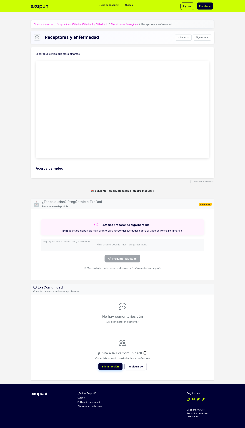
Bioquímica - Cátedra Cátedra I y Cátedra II (82, 24)
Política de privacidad (89, 402)
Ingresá (187, 6)
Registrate (205, 6)
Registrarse (135, 366)
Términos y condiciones (90, 406)
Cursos (129, 5)
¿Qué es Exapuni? (109, 5)
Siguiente (202, 37)
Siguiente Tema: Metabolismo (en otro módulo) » (122, 190)
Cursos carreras (43, 24)
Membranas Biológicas (124, 24)
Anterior (183, 37)
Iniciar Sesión (110, 366)
